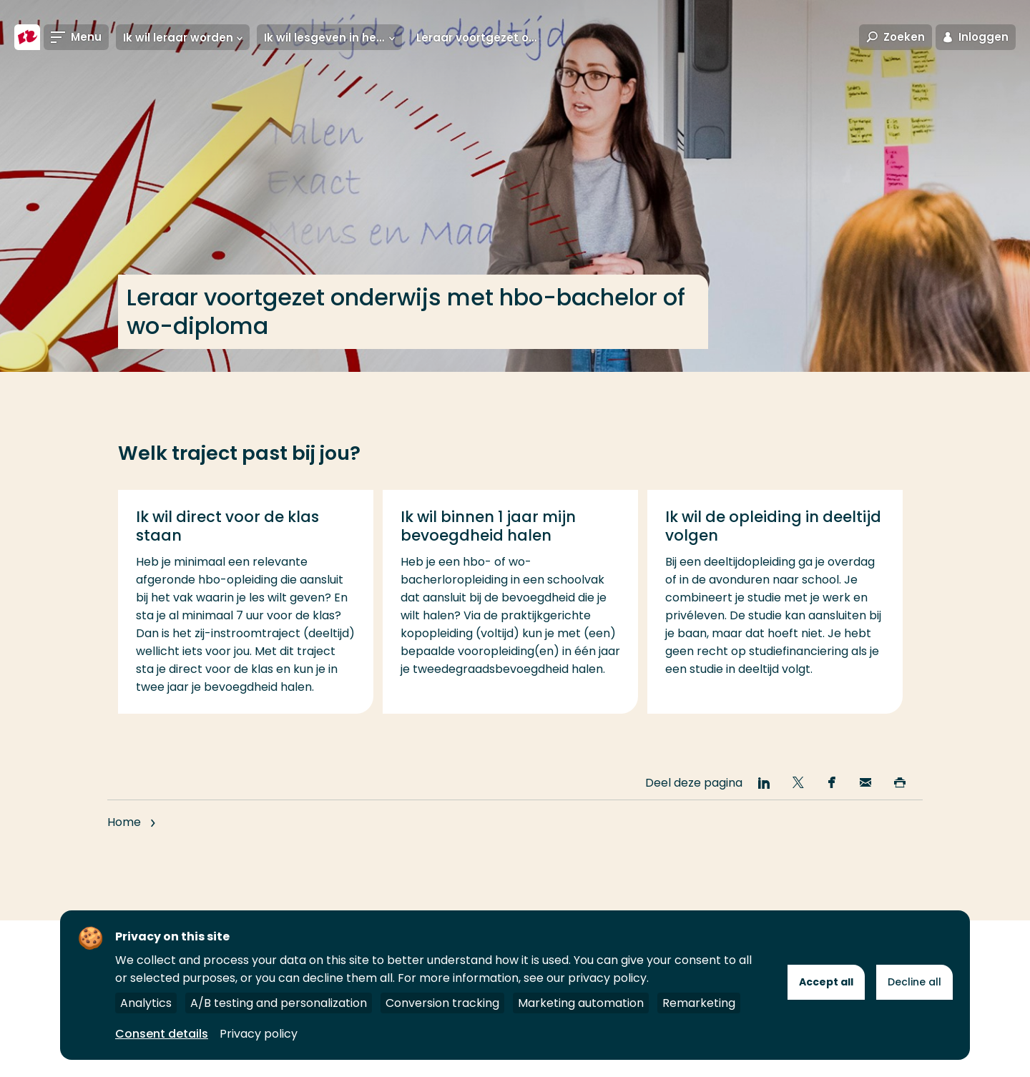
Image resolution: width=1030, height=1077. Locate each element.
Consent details (161, 1034)
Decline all (914, 982)
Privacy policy (259, 1034)
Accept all (826, 982)
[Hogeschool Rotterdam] (27, 37)
